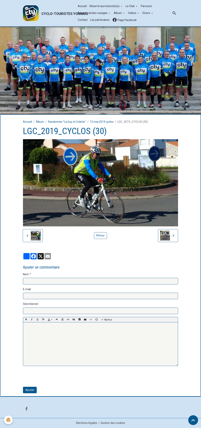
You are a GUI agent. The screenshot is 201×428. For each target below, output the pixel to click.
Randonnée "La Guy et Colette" (67, 121)
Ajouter (30, 389)
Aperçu (106, 319)
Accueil (82, 6)
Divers (147, 13)
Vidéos (132, 13)
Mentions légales (86, 422)
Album (118, 13)
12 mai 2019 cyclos (101, 121)
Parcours (146, 6)
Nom (26, 274)
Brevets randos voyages (93, 13)
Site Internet (30, 303)
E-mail (27, 289)
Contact (83, 19)
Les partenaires (100, 19)
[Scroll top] (193, 420)
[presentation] (53, 376)
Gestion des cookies (112, 422)
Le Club (130, 6)
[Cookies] (8, 419)
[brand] (48, 13)
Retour (100, 235)
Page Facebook (124, 20)
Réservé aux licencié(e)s (105, 6)
